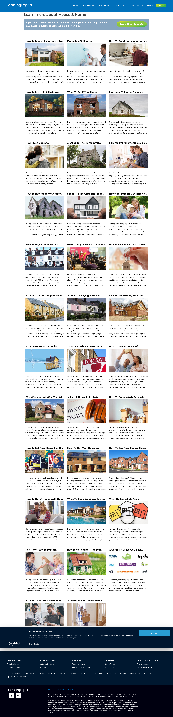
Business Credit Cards (113, 667)
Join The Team (135, 673)
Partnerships (86, 673)
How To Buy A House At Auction (86, 244)
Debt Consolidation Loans (147, 660)
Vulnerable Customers (48, 673)
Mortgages (104, 5)
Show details (34, 713)
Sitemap (147, 673)
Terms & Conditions (15, 673)
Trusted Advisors (120, 673)
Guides (150, 5)
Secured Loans (45, 667)
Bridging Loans (13, 664)
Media (108, 673)
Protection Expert (144, 667)
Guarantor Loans (14, 667)
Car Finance (88, 5)
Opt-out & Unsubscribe (16, 677)
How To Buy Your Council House (128, 448)
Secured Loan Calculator (132, 24)
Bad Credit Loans (46, 664)
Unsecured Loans (14, 660)
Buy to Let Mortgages (81, 667)
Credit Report (136, 5)
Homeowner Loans (47, 660)
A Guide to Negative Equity (41, 346)
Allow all (154, 702)
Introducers (99, 673)
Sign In (161, 5)
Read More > (30, 86)
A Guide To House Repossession (44, 295)
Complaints (64, 673)
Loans (76, 5)
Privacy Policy (30, 673)
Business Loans (78, 664)
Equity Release (143, 664)
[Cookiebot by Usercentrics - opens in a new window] (14, 712)
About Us (75, 673)
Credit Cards (120, 5)
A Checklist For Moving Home (84, 600)
